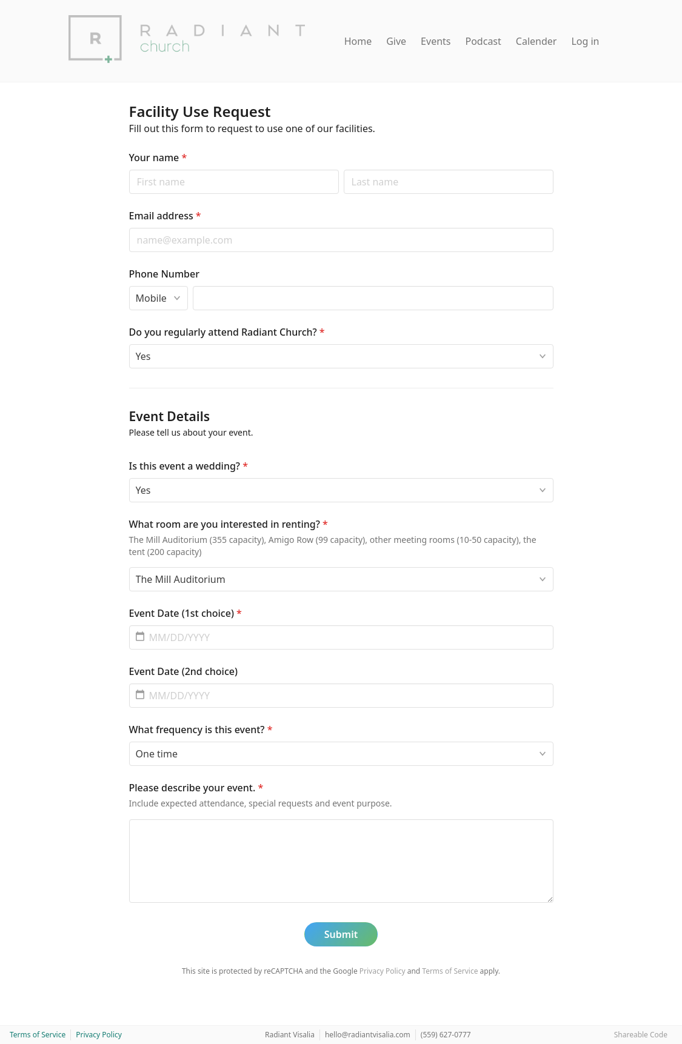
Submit (341, 934)
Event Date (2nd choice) (183, 671)
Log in (585, 41)
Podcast (483, 41)
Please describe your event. (196, 787)
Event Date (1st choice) (185, 613)
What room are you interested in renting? (228, 524)
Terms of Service (450, 971)
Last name (343, 169)
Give (396, 41)
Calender (536, 41)
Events (435, 41)
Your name (158, 157)
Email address (165, 215)
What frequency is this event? (201, 729)
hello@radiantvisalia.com (367, 1034)
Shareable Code (640, 1034)
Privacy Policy (382, 971)
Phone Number (164, 274)
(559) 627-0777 (446, 1034)
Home (358, 41)
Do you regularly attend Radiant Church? (227, 332)
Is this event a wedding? (188, 466)
